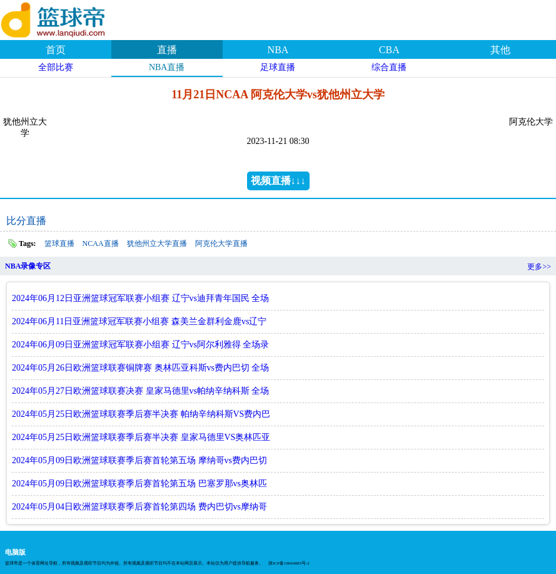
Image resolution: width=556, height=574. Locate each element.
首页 (56, 49)
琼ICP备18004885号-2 (289, 563)
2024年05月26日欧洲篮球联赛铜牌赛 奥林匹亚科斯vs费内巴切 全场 (140, 367)
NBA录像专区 (28, 266)
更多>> (539, 266)
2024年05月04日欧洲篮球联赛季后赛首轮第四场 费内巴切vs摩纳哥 (139, 506)
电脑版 (15, 552)
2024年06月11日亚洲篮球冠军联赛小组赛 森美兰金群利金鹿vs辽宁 (139, 321)
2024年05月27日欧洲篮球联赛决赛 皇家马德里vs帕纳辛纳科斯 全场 (140, 391)
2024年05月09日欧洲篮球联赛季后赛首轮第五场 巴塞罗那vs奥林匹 (139, 483)
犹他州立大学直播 (157, 243)
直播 (167, 49)
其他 (500, 49)
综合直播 (389, 67)
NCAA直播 (101, 243)
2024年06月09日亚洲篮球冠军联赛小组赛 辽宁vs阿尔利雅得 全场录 (140, 344)
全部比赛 (55, 67)
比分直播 (26, 220)
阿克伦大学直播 (221, 243)
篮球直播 (59, 243)
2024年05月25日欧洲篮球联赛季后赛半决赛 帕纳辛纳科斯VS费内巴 (141, 414)
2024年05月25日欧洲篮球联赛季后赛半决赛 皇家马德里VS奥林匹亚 (141, 437)
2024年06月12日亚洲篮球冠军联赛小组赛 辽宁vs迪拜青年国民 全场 (140, 298)
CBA (389, 49)
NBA (278, 49)
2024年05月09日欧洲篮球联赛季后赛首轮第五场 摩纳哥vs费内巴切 (139, 460)
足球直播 (277, 67)
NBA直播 (167, 67)
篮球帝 (69, 18)
